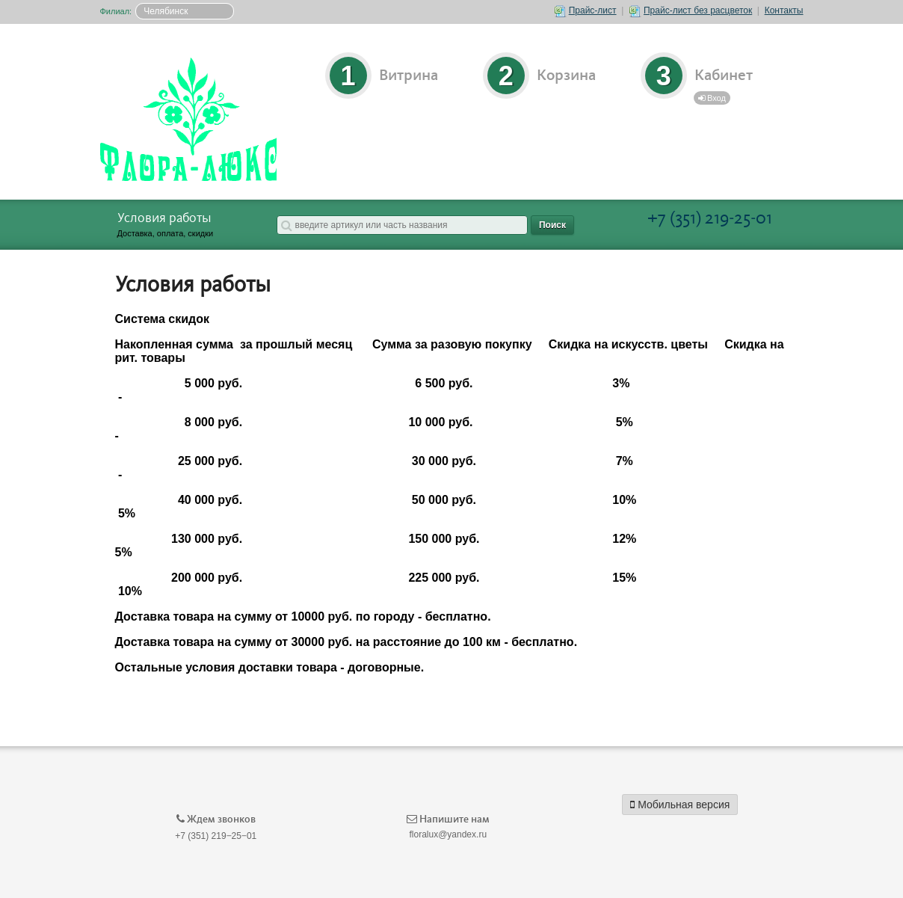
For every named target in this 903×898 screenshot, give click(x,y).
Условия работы (164, 218)
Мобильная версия (680, 805)
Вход (712, 97)
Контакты (784, 10)
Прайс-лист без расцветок (690, 10)
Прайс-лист (586, 10)
